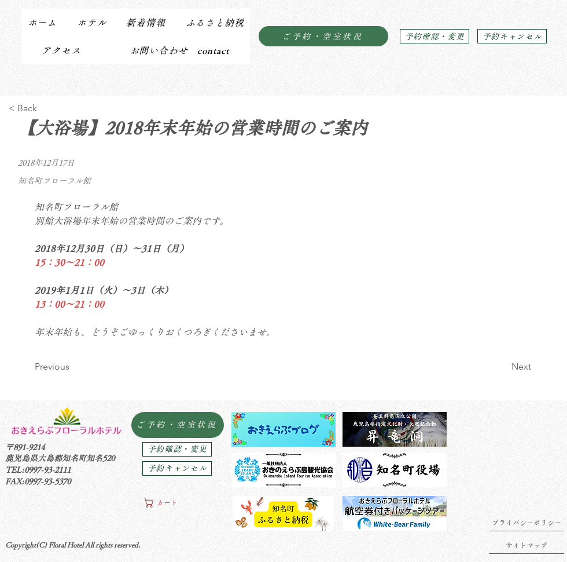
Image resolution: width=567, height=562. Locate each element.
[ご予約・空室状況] (323, 36)
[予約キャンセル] (512, 36)
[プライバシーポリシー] (526, 522)
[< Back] (46, 108)
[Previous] (73, 366)
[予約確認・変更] (434, 36)
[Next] (502, 366)
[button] (91, 23)
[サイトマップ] (526, 545)
